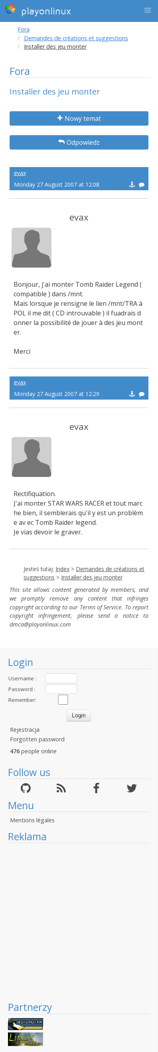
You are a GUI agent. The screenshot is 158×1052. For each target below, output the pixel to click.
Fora (24, 29)
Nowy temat (79, 118)
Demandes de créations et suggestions (76, 38)
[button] (147, 10)
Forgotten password (37, 739)
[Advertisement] (75, 922)
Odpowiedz (79, 142)
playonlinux (38, 10)
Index (62, 569)
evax (20, 173)
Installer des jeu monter (91, 577)
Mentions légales (32, 820)
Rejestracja (25, 729)
